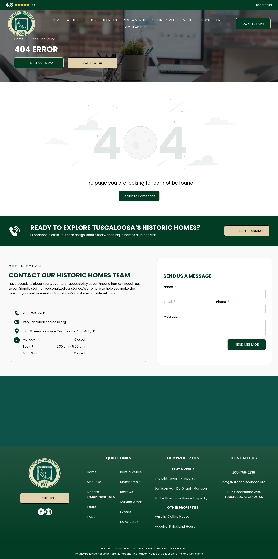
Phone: (221, 301)
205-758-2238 (34, 313)
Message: (171, 316)
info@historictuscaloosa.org (44, 322)
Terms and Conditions (189, 554)
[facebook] (41, 512)
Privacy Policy (84, 554)
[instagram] (48, 512)
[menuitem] (56, 20)
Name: (169, 287)
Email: (168, 301)
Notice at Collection (161, 554)
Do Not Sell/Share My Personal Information (120, 554)
